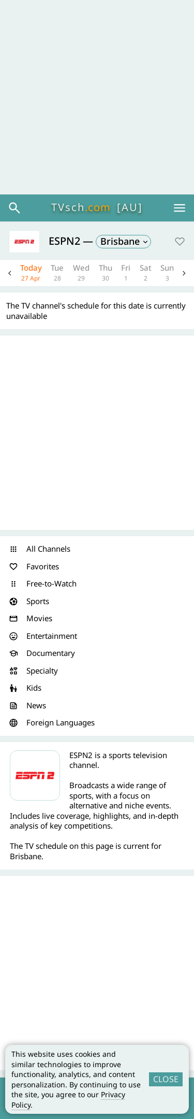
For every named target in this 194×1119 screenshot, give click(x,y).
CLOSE (165, 1079)
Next (184, 273)
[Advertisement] (97, 97)
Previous (10, 273)
